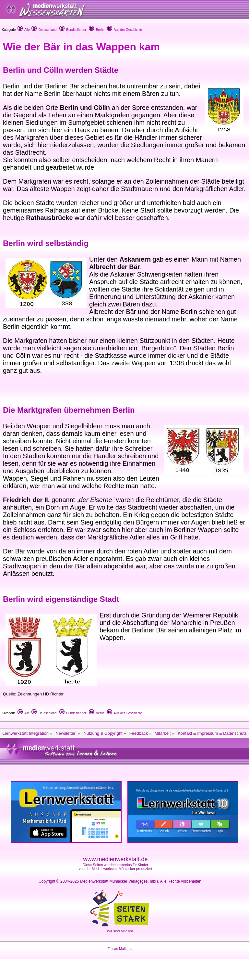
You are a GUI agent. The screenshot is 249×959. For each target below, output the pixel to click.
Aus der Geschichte (124, 30)
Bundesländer (72, 30)
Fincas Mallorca (119, 949)
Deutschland (43, 30)
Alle (24, 30)
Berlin (96, 30)
